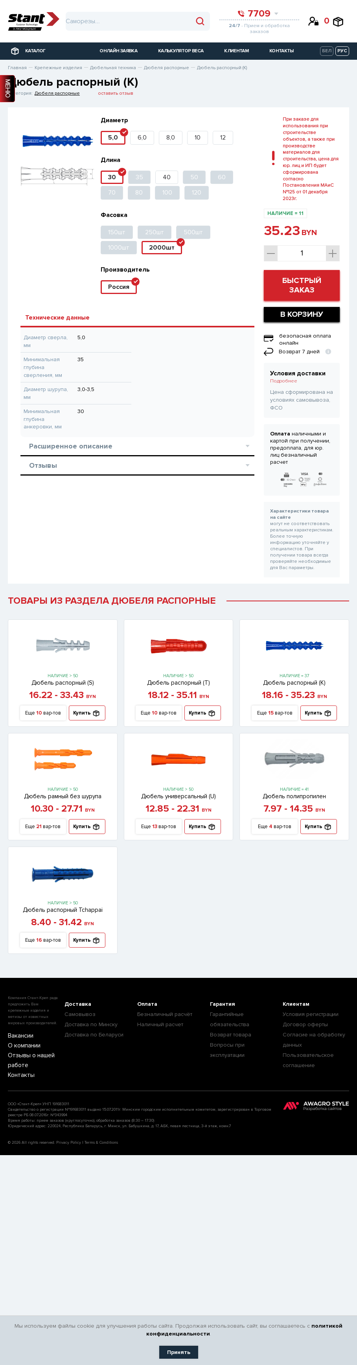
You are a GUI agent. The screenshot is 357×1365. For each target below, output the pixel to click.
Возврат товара (230, 1034)
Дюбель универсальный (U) (178, 796)
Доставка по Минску (91, 1024)
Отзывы (139, 465)
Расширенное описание (139, 446)
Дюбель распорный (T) (178, 683)
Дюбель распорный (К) (294, 683)
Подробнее (283, 381)
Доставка (77, 1004)
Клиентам (296, 1004)
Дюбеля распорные (57, 93)
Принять (178, 1352)
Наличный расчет (160, 1024)
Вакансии (18, 1036)
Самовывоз (80, 1014)
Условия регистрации (311, 1014)
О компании (21, 1045)
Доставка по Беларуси (93, 1034)
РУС (342, 51)
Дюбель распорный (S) (62, 683)
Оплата (147, 1004)
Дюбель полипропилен (294, 796)
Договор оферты (305, 1024)
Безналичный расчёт (164, 1014)
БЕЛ (326, 51)
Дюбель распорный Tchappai (63, 910)
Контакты (18, 1074)
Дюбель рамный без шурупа (62, 796)
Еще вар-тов (43, 713)
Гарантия (222, 1004)
